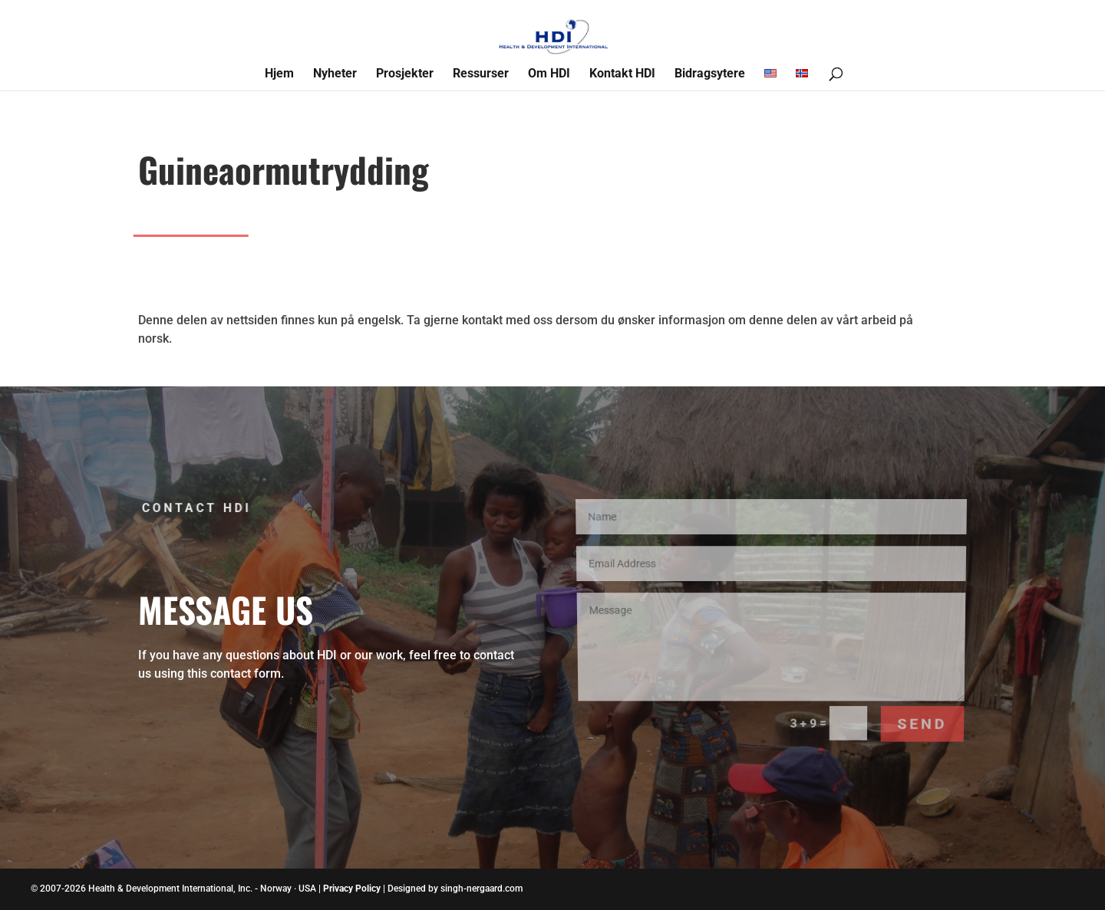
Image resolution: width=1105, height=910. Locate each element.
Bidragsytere (710, 74)
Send (918, 700)
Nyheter (335, 74)
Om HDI (549, 74)
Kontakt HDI (622, 74)
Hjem (279, 74)
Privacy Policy (352, 888)
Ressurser (481, 74)
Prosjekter (405, 74)
